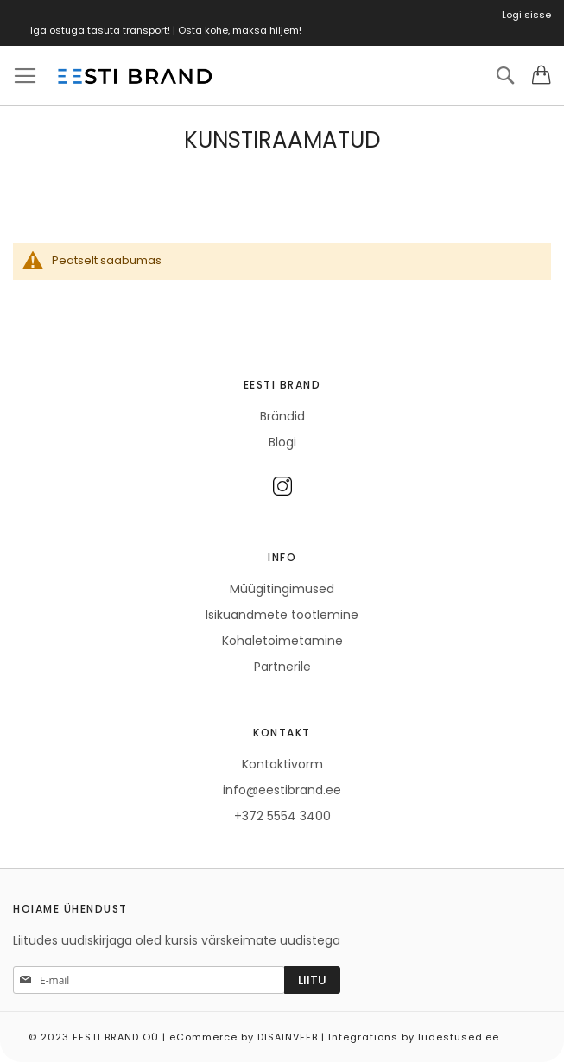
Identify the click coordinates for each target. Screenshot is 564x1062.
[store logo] (134, 76)
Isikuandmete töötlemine (282, 614)
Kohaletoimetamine (282, 640)
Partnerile (282, 666)
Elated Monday (546, 1031)
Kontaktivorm (282, 764)
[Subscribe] (312, 980)
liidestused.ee (458, 1037)
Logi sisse (526, 15)
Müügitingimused (282, 588)
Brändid (282, 416)
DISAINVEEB (287, 1037)
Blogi (282, 442)
